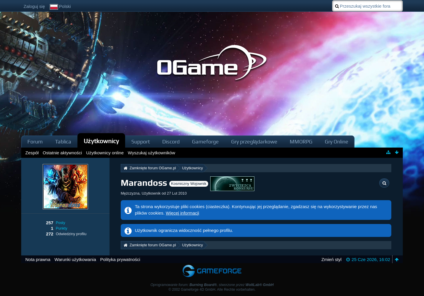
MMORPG (301, 141)
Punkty (61, 228)
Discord (171, 141)
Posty (60, 222)
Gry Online (336, 141)
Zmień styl (332, 259)
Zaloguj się (34, 6)
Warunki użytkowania (75, 259)
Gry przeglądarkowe (254, 141)
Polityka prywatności (120, 259)
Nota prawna (37, 259)
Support (140, 141)
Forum (35, 141)
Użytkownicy (101, 141)
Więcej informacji (182, 212)
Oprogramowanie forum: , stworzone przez (212, 285)
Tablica (63, 141)
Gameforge (205, 141)
